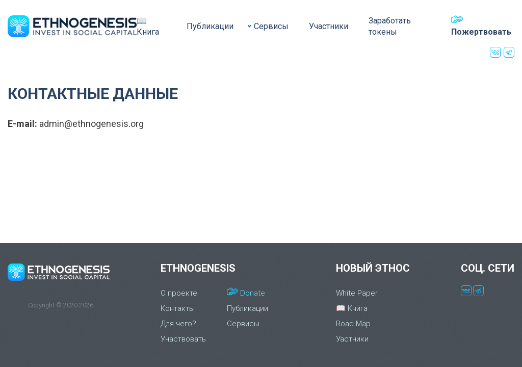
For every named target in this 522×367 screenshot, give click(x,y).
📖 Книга (148, 26)
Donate (246, 292)
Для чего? (178, 323)
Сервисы (271, 26)
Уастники (352, 339)
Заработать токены (390, 26)
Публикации (210, 26)
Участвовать (183, 339)
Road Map (353, 323)
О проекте (179, 293)
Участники (328, 26)
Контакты (178, 308)
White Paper (357, 293)
